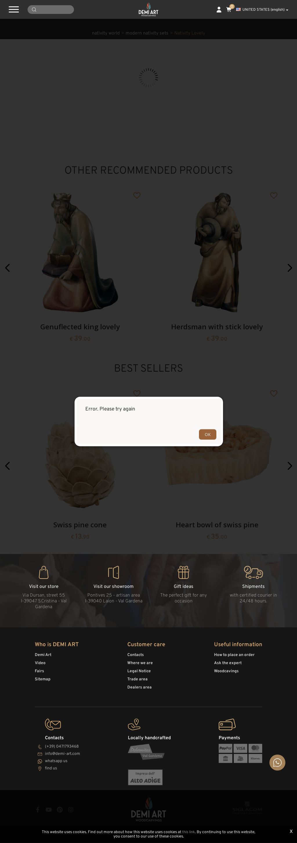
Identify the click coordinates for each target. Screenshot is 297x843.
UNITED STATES (262, 10)
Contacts (135, 657)
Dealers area (139, 690)
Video (40, 665)
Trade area (137, 682)
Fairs (39, 673)
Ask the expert (228, 665)
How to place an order (234, 657)
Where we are (140, 665)
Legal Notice (139, 673)
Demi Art (43, 657)
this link (188, 832)
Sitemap (42, 682)
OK (208, 434)
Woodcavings (226, 673)
